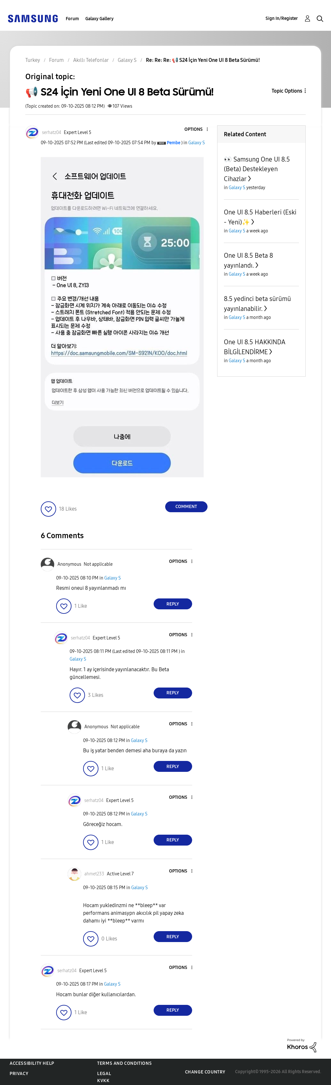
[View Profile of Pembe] (173, 143)
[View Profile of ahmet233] (94, 874)
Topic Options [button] (287, 91)
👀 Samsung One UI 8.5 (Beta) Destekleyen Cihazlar (257, 169)
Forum (72, 18)
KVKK (103, 1080)
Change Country (205, 1072)
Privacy (19, 1073)
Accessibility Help (32, 1063)
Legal (104, 1073)
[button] (196, 130)
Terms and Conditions (124, 1063)
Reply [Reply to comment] (172, 604)
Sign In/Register (282, 18)
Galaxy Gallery (99, 18)
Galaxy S (196, 143)
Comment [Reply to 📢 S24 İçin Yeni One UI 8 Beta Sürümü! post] (186, 506)
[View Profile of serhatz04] (51, 132)
